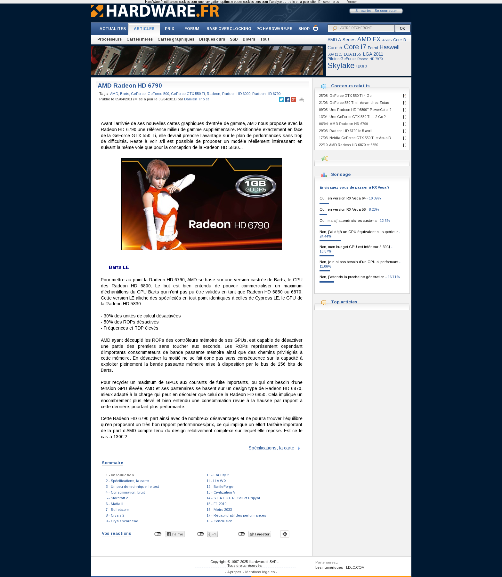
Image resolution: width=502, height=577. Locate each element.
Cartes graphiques (176, 39)
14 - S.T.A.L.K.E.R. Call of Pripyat (233, 498)
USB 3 (362, 67)
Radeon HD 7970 (370, 59)
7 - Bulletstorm (118, 509)
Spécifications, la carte (271, 447)
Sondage (341, 174)
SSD (234, 39)
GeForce (138, 94)
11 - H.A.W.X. (216, 481)
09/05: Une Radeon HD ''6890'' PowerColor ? (355, 110)
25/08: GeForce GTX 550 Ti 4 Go (345, 95)
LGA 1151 (335, 54)
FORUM (191, 29)
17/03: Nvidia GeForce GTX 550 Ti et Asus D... (356, 138)
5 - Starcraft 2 (117, 498)
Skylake (341, 65)
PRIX (169, 29)
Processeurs (109, 39)
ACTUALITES (113, 29)
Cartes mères (139, 39)
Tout (265, 39)
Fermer (351, 2)
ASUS (387, 40)
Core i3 (399, 40)
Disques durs (212, 39)
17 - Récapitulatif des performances (236, 515)
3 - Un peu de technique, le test (132, 486)
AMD (114, 94)
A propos (234, 572)
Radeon (213, 94)
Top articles (344, 302)
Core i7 (355, 47)
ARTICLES (144, 29)
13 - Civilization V (220, 492)
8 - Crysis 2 (115, 515)
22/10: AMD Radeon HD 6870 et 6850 (348, 145)
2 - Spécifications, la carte (127, 481)
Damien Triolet (196, 99)
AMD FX (369, 39)
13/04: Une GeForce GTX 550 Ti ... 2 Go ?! (352, 117)
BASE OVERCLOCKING (228, 29)
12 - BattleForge (219, 486)
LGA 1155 (352, 54)
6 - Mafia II (114, 504)
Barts (124, 94)
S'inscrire (363, 10)
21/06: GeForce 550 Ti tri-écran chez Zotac (354, 103)
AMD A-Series (342, 39)
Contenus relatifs (350, 85)
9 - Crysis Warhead (122, 521)
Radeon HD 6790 (266, 94)
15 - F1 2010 (216, 504)
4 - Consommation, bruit (125, 492)
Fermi (373, 48)
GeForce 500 (158, 94)
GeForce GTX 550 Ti (188, 94)
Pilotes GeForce (342, 59)
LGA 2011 (373, 54)
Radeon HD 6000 (236, 94)
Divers (249, 39)
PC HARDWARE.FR (274, 29)
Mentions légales (260, 572)
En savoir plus (328, 2)
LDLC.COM (355, 567)
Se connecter (386, 10)
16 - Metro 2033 (219, 509)
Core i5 (335, 47)
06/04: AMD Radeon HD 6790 (343, 124)
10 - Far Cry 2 (217, 475)
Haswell (390, 47)
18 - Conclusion (219, 521)
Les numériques (329, 567)
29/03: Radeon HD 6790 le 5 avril (345, 131)
